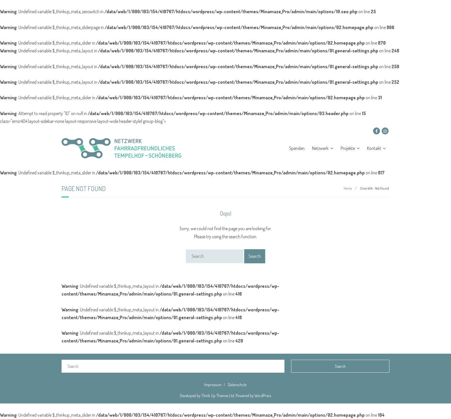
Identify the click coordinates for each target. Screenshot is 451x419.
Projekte (348, 148)
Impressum (212, 384)
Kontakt (374, 148)
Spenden (297, 148)
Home (348, 188)
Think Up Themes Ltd (217, 395)
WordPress (263, 395)
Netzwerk (320, 148)
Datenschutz (237, 384)
